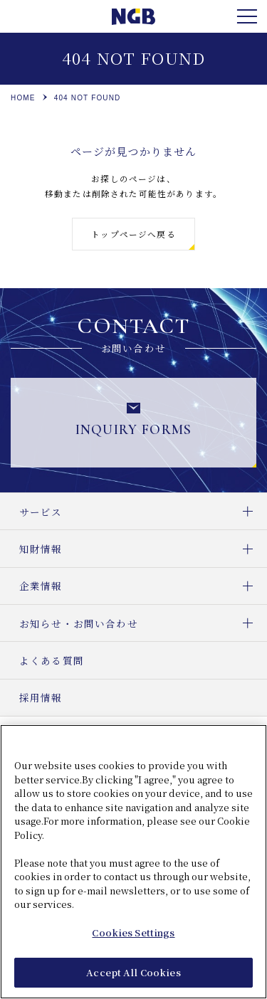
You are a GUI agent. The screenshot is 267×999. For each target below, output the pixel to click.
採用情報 (41, 697)
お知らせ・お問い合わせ (143, 623)
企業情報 (143, 586)
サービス (143, 511)
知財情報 (143, 548)
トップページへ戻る (133, 234)
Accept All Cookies (133, 973)
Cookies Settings (133, 933)
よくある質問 (51, 660)
